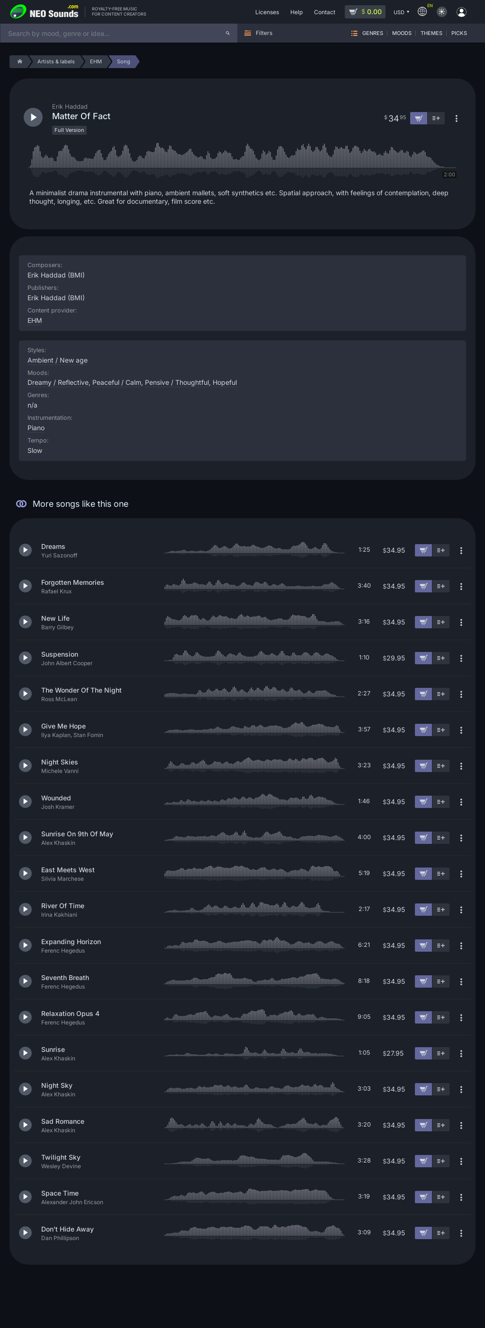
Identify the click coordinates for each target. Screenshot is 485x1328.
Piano (36, 428)
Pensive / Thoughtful (177, 382)
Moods (402, 33)
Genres (372, 33)
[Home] (18, 61)
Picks (459, 33)
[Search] (227, 33)
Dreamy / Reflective (58, 382)
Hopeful (225, 382)
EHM (34, 320)
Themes (431, 33)
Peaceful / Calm (116, 382)
